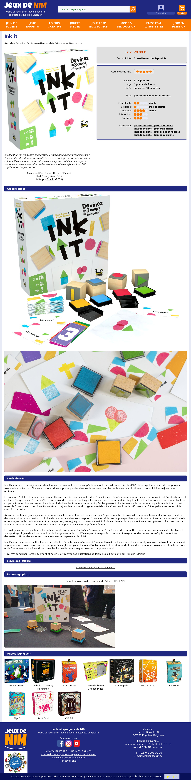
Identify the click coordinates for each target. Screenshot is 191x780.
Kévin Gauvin (44, 172)
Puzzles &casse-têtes (153, 24)
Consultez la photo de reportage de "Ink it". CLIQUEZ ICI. (96, 581)
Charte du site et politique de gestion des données (68, 754)
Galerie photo (10, 43)
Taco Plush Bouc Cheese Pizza (95, 674)
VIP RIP (69, 705)
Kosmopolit (121, 673)
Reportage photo (55, 43)
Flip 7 (17, 705)
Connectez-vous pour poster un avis (95, 567)
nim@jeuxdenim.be (152, 755)
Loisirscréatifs (54, 24)
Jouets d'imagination (98, 24)
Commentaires (88, 43)
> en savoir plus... (68, 760)
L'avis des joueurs (21, 561)
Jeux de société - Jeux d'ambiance (155, 128)
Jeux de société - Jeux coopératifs (155, 138)
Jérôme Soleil (55, 176)
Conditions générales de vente (68, 757)
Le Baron (174, 673)
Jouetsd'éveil (75, 24)
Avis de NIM (23, 43)
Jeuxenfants (32, 24)
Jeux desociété (11, 24)
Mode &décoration (126, 24)
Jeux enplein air (178, 24)
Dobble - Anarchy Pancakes (43, 674)
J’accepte (172, 776)
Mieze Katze (148, 673)
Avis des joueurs (38, 43)
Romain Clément (62, 172)
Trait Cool (43, 705)
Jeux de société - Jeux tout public (155, 125)
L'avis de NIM (17, 478)
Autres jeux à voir (72, 43)
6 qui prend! (69, 673)
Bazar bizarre (17, 673)
